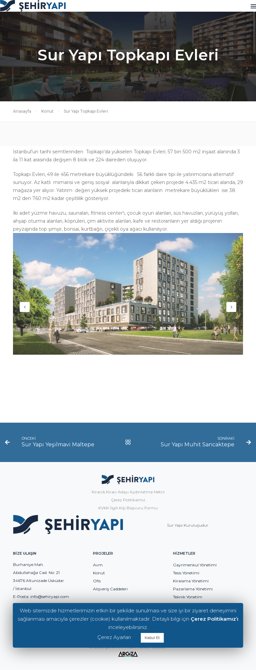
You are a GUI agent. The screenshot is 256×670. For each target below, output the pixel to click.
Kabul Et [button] (152, 637)
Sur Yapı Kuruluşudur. (188, 525)
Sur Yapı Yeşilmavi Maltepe (58, 444)
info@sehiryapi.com (49, 596)
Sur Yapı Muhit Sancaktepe (197, 444)
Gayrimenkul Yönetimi (195, 564)
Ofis (97, 580)
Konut (47, 111)
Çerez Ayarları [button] (114, 637)
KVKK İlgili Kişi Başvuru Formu (128, 507)
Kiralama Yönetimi (191, 580)
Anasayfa (22, 111)
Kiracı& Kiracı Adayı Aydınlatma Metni (128, 491)
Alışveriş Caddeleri (110, 588)
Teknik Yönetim (187, 596)
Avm (98, 564)
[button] (231, 307)
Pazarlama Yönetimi (193, 588)
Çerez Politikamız (128, 499)
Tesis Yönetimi (186, 572)
